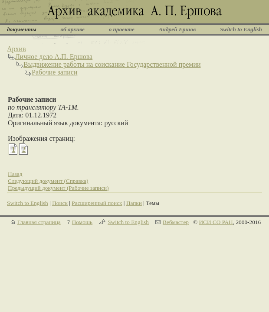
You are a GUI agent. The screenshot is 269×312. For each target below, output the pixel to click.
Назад (15, 174)
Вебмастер (176, 222)
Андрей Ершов (177, 29)
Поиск (60, 203)
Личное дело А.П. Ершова (53, 56)
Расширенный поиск (97, 203)
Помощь (82, 222)
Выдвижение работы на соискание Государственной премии (112, 64)
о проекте (121, 29)
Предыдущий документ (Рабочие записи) (58, 188)
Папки (134, 203)
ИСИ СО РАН (216, 222)
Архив (16, 48)
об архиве (72, 29)
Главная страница (39, 222)
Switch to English (241, 29)
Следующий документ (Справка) (48, 181)
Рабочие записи (54, 72)
